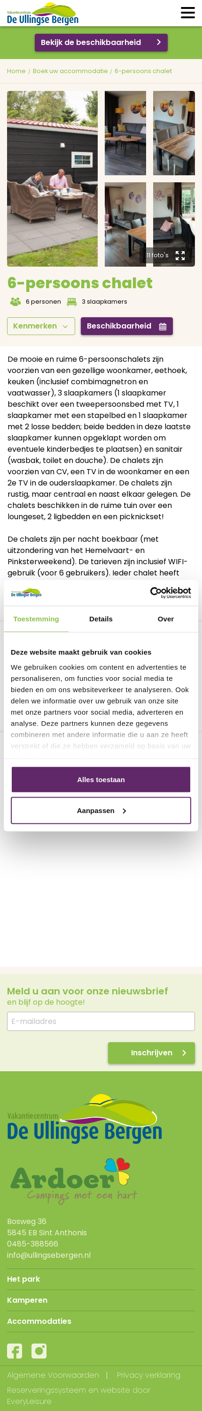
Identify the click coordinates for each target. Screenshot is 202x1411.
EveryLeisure (29, 1401)
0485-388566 (32, 1244)
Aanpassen (101, 810)
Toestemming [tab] (36, 619)
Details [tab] (101, 619)
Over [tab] (166, 619)
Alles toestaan (101, 780)
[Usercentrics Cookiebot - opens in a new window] (150, 593)
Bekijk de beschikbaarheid (91, 42)
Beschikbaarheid (127, 326)
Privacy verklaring (148, 1375)
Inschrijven (151, 1052)
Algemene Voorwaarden (53, 1375)
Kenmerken (40, 326)
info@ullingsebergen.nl (49, 1255)
